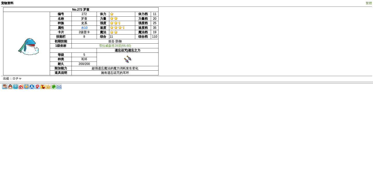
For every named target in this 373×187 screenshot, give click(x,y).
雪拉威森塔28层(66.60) (115, 46)
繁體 (369, 3)
